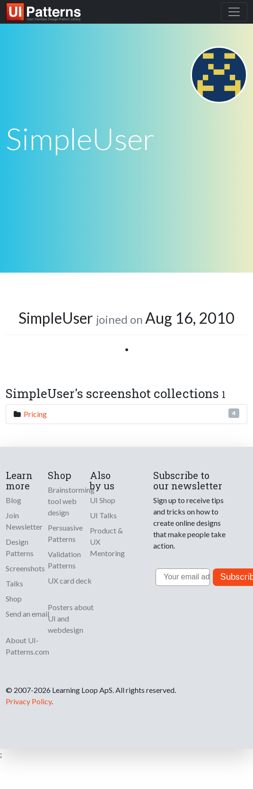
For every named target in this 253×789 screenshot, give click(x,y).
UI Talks (103, 515)
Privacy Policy (29, 701)
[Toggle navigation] (234, 11)
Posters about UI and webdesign (71, 618)
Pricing (35, 413)
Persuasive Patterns (65, 533)
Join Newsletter (24, 521)
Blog (13, 500)
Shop (14, 598)
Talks (14, 583)
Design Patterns (20, 547)
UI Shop (102, 500)
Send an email (27, 613)
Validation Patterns (64, 560)
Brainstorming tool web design (71, 501)
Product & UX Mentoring (107, 542)
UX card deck (70, 580)
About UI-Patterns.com (27, 646)
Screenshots (25, 568)
